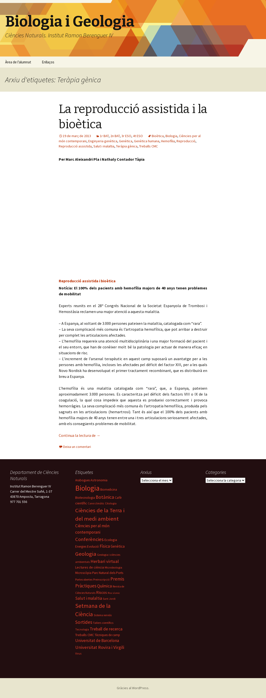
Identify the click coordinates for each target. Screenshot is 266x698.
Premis (117, 579)
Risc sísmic (114, 593)
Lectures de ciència (89, 567)
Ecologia (110, 539)
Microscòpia (83, 573)
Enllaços (48, 62)
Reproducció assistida (75, 146)
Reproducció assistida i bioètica (87, 280)
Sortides (83, 622)
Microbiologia (113, 567)
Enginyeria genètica (102, 141)
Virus (78, 653)
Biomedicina (108, 489)
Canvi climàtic (96, 503)
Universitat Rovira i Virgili (99, 647)
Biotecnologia (85, 497)
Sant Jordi (109, 598)
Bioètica (158, 136)
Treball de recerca (106, 629)
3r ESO (126, 136)
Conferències (89, 539)
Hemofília (168, 141)
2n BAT (115, 136)
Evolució (93, 546)
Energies (80, 546)
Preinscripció (101, 579)
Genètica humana (146, 141)
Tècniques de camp (107, 635)
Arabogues (82, 480)
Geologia (85, 553)
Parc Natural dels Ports (107, 573)
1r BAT (104, 136)
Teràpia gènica (126, 146)
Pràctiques (85, 586)
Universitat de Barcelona (97, 640)
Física (105, 546)
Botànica (105, 497)
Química (104, 586)
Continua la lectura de (79, 435)
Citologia (111, 503)
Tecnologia (82, 629)
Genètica (125, 141)
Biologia (171, 136)
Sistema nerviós (103, 615)
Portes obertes (83, 579)
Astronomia (98, 480)
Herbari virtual (104, 561)
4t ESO (138, 136)
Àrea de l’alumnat (18, 62)
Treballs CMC (148, 146)
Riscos (101, 592)
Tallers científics (103, 623)
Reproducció (186, 141)
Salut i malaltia (103, 146)
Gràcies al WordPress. (133, 688)
